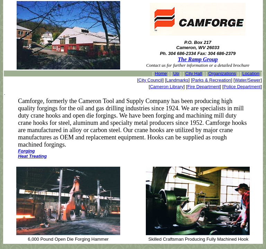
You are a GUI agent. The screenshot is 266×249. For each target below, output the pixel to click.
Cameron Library (167, 86)
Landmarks (177, 80)
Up (176, 73)
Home (161, 73)
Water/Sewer (248, 80)
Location (250, 73)
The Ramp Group (198, 59)
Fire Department (203, 86)
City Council (150, 80)
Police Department (241, 86)
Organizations (222, 73)
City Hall (193, 73)
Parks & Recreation (211, 80)
